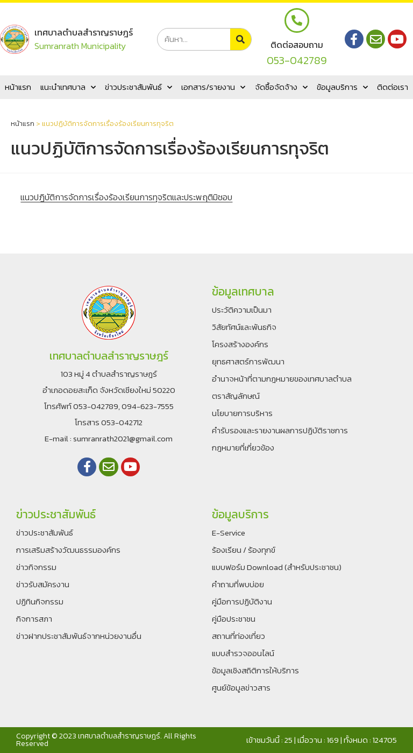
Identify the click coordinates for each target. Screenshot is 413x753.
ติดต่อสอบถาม (296, 44)
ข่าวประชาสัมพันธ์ (138, 87)
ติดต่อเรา (392, 87)
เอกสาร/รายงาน (213, 87)
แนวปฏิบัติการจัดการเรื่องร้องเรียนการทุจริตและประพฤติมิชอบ (126, 197)
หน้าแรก (18, 87)
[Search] (240, 39)
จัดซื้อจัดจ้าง (281, 87)
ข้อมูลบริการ (342, 87)
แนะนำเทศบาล (68, 87)
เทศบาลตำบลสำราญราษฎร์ (83, 32)
